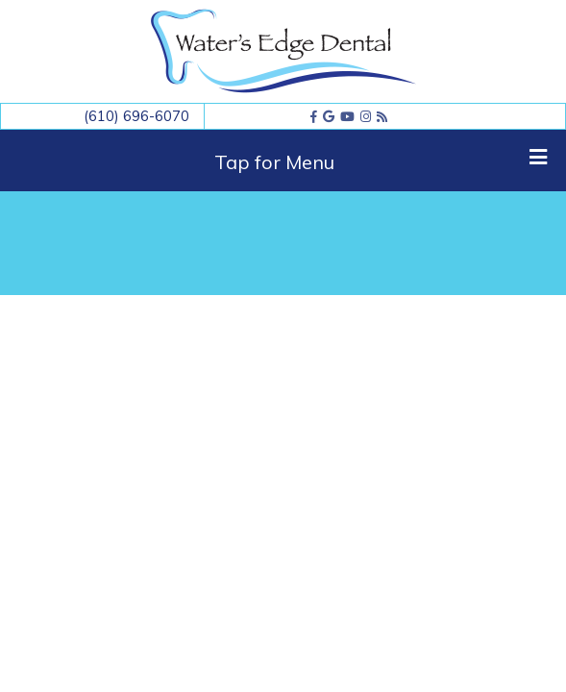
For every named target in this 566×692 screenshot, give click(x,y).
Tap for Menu (380, 160)
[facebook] (313, 116)
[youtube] (347, 116)
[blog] (382, 116)
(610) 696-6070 (136, 116)
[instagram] (365, 116)
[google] (328, 116)
